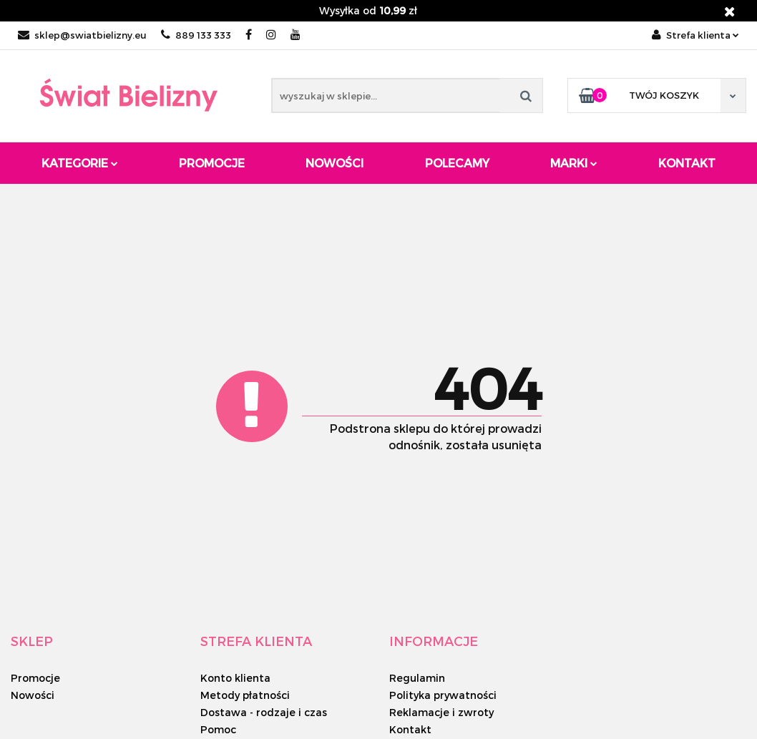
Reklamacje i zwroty (441, 712)
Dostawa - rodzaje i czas (263, 712)
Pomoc (218, 729)
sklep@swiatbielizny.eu (82, 35)
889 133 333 (196, 35)
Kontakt (687, 163)
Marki (573, 163)
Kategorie (79, 163)
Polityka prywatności (443, 695)
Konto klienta (235, 678)
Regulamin (417, 678)
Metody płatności (245, 695)
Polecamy (457, 163)
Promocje (212, 163)
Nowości (334, 163)
